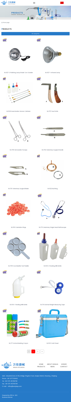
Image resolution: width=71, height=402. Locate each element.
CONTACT (63, 366)
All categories (35, 33)
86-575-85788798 (11, 381)
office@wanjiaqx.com (15, 386)
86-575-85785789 (12, 384)
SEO (16, 395)
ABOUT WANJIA (52, 364)
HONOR (64, 364)
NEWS (52, 366)
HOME (41, 364)
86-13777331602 (12, 378)
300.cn (12, 395)
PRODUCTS (41, 366)
